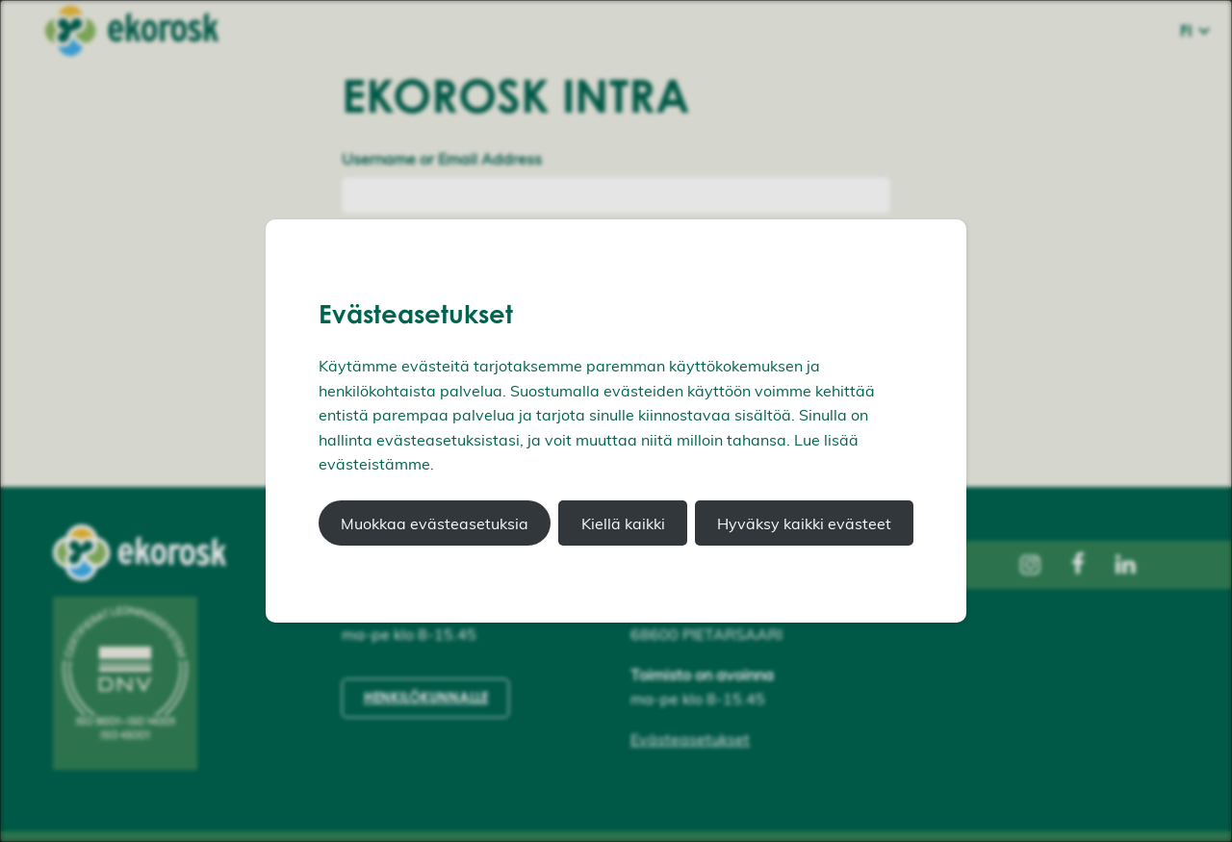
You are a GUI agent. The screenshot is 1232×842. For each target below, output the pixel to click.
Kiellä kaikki (623, 523)
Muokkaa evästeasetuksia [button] (434, 523)
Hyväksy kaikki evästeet (804, 523)
